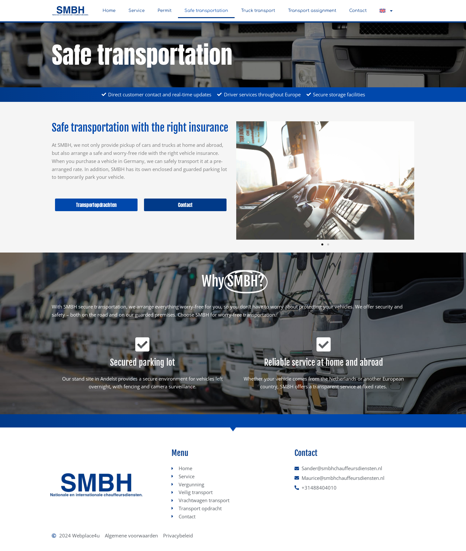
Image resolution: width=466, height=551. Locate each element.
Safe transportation (206, 10)
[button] (386, 10)
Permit (165, 10)
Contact (358, 10)
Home (109, 10)
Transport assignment (312, 10)
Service (136, 10)
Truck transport (258, 10)
